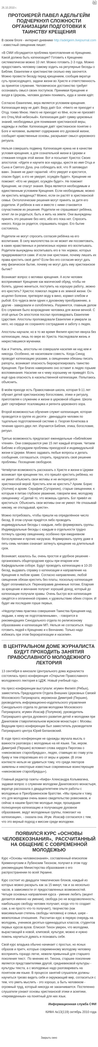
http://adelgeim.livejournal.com (75, 40)
